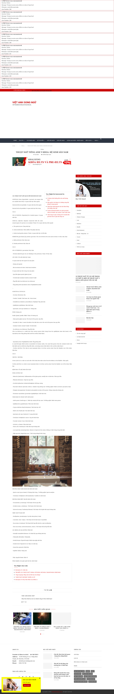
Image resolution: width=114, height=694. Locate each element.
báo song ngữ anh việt (81, 681)
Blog (96, 140)
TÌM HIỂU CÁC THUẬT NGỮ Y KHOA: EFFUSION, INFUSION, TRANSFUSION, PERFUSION (37, 572)
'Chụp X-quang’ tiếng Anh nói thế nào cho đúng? (27, 574)
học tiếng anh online (90, 676)
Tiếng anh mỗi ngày (80, 679)
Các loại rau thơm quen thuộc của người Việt (93, 298)
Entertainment (80, 230)
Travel (78, 237)
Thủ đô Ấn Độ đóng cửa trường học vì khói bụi (61, 664)
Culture (79, 243)
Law (78, 220)
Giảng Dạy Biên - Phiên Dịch (75, 140)
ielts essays (78, 674)
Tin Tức (21, 140)
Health (78, 227)
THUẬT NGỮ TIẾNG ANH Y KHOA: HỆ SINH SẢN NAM (93, 288)
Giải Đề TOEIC (61, 140)
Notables (79, 210)
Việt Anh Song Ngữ (28, 596)
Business (79, 223)
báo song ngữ (91, 679)
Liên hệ (76, 658)
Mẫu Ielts (88, 140)
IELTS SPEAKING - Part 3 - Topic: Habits (41, 90)
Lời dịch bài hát (81, 337)
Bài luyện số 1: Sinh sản (21, 570)
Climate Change (81, 217)
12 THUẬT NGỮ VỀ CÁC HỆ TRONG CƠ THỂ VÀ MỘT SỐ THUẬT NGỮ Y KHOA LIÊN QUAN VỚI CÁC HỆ (88, 278)
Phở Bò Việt (89, 318)
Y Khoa (22, 145)
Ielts (92, 671)
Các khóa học (31, 140)
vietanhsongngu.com (57, 691)
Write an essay (80, 247)
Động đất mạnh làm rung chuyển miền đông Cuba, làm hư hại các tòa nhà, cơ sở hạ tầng (62, 675)
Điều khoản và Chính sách (80, 662)
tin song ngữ (92, 681)
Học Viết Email (81, 199)
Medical (79, 213)
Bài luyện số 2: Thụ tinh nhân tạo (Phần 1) (62, 627)
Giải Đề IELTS (51, 140)
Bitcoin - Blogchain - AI (82, 233)
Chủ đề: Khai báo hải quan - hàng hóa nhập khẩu (62, 655)
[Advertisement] (72, 103)
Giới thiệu (76, 654)
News (78, 340)
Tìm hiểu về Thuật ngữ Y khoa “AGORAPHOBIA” (42, 627)
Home (15, 140)
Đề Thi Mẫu (40, 140)
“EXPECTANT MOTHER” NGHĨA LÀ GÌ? (25, 577)
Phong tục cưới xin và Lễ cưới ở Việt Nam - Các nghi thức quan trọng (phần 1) (94, 308)
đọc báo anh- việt (79, 671)
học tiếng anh (78, 676)
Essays (87, 671)
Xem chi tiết (27, 685)
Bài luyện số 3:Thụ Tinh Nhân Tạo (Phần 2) (26, 579)
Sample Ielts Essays (82, 343)
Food (78, 240)
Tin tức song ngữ (81, 333)
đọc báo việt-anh (87, 674)
